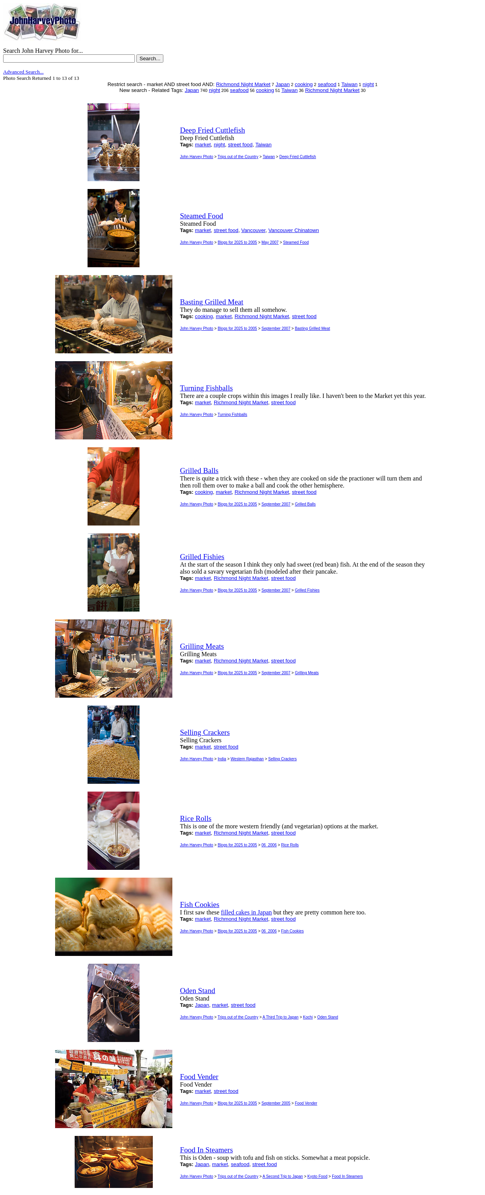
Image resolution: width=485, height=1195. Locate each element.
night (368, 84)
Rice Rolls (290, 845)
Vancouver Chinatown (293, 230)
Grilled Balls (305, 504)
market (203, 145)
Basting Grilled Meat (312, 328)
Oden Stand (327, 1017)
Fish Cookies (292, 931)
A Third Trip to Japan (281, 1017)
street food (240, 145)
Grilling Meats (307, 673)
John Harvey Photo (196, 157)
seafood (327, 84)
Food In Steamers (347, 1176)
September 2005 (275, 1103)
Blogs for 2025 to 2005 (237, 242)
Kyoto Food (318, 1176)
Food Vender (306, 1103)
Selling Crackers (282, 759)
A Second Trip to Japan (283, 1176)
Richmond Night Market (243, 84)
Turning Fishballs (232, 414)
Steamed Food (296, 242)
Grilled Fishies (307, 590)
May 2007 (270, 242)
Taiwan (349, 84)
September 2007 (275, 328)
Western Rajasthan (247, 759)
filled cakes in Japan (246, 912)
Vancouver (253, 230)
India (222, 759)
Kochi (308, 1017)
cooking (304, 84)
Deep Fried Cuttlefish (297, 157)
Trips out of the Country (238, 157)
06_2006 (269, 845)
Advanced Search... (23, 72)
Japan (283, 84)
